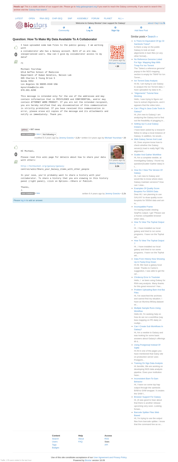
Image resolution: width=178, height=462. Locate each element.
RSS (107, 439)
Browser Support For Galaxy (147, 397)
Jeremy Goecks (66, 138)
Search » (153, 36)
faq (156, 23)
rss (162, 23)
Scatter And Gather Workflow (147, 154)
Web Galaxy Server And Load (148, 139)
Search (55, 439)
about (150, 23)
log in (23, 200)
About (81, 439)
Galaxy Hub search (38, 9)
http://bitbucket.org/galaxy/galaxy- (43, 166)
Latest (19, 18)
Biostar (88, 460)
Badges (55, 447)
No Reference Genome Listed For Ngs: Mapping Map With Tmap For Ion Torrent (148, 62)
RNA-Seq (44, 18)
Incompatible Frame (143, 206)
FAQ (80, 441)
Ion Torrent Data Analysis (146, 80)
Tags (54, 445)
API (106, 445)
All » (121, 18)
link (38, 134)
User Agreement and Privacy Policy (110, 457)
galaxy (24, 129)
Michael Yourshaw (117, 63)
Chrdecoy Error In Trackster (147, 277)
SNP (70, 18)
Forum (95, 18)
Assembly (82, 18)
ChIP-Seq (57, 18)
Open (32, 18)
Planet (108, 18)
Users (55, 441)
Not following (49, 134)
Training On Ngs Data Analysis (148, 363)
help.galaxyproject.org (86, 6)
